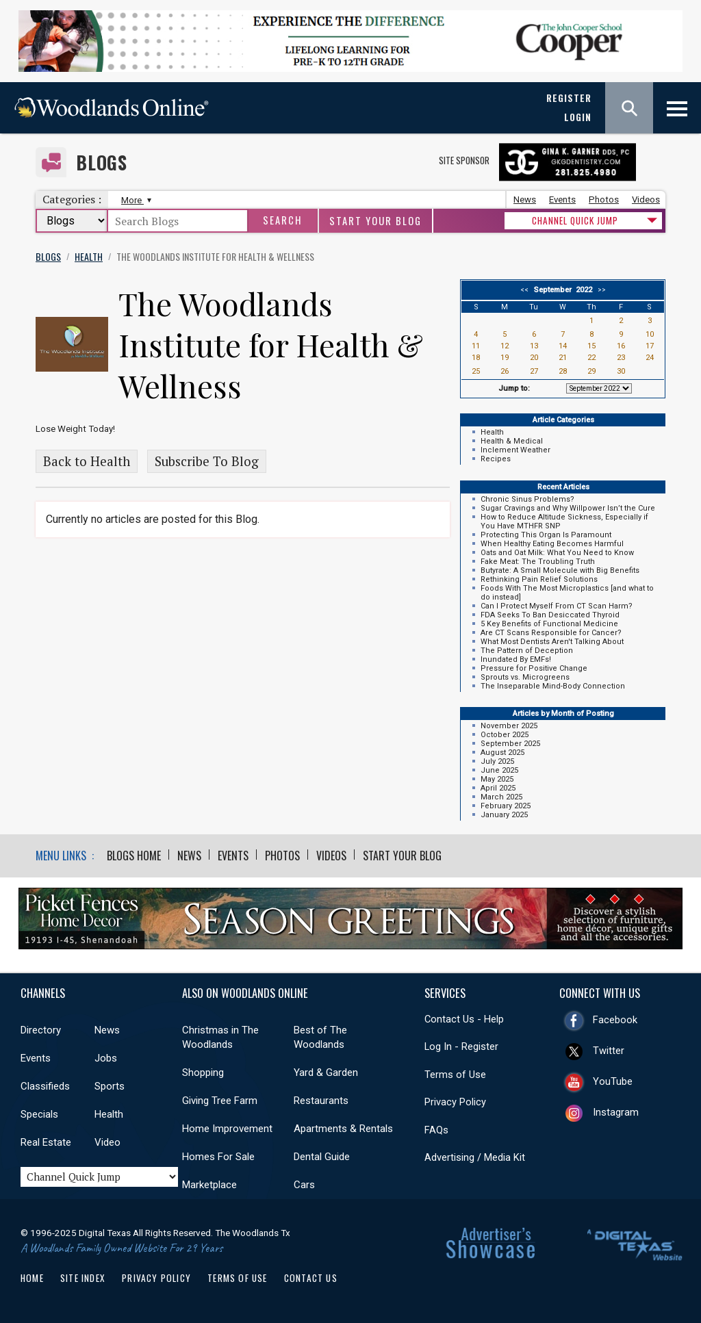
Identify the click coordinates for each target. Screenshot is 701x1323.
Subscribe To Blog (207, 461)
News (524, 199)
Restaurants (321, 1100)
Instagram (616, 1112)
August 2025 (502, 752)
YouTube (613, 1081)
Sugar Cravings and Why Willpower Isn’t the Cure (568, 508)
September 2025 (510, 743)
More (134, 200)
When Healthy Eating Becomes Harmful (552, 543)
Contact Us (310, 1278)
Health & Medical (512, 441)
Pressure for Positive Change (534, 668)
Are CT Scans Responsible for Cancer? (551, 632)
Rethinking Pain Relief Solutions (539, 579)
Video (107, 1142)
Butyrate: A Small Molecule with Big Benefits (560, 570)
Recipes (496, 458)
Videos (646, 199)
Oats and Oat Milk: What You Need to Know (557, 552)
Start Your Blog (375, 221)
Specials (39, 1114)
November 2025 (509, 725)
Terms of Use (455, 1074)
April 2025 (498, 788)
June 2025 (499, 770)
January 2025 (504, 814)
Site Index (82, 1278)
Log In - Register (461, 1046)
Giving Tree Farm (219, 1100)
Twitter (608, 1050)
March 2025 (501, 797)
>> (599, 290)
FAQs (436, 1130)
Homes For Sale (218, 1157)
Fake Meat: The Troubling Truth (538, 561)
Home (32, 1278)
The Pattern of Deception (527, 650)
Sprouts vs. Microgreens (525, 677)
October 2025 (504, 734)
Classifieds (45, 1086)
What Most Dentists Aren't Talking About (552, 641)
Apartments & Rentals (343, 1128)
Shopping (203, 1072)
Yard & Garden (326, 1072)
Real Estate (46, 1142)
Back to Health (86, 461)
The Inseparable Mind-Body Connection (553, 686)
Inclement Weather (515, 450)
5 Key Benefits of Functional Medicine (549, 623)
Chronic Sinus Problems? (527, 499)
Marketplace (209, 1185)
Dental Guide (322, 1157)
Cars (304, 1185)
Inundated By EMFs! (516, 659)
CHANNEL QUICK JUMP (575, 220)
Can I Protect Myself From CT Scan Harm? (557, 606)
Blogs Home (134, 855)
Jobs (105, 1058)
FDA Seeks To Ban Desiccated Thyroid (550, 615)
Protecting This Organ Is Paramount (546, 534)
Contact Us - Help (464, 1019)
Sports (109, 1086)
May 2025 (497, 779)
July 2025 (497, 761)
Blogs (101, 163)
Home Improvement (227, 1128)
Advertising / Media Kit (474, 1157)
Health (492, 432)
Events (562, 199)
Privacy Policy (455, 1102)
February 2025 (506, 805)
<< (526, 290)
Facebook (615, 1020)
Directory (41, 1030)
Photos (604, 199)
